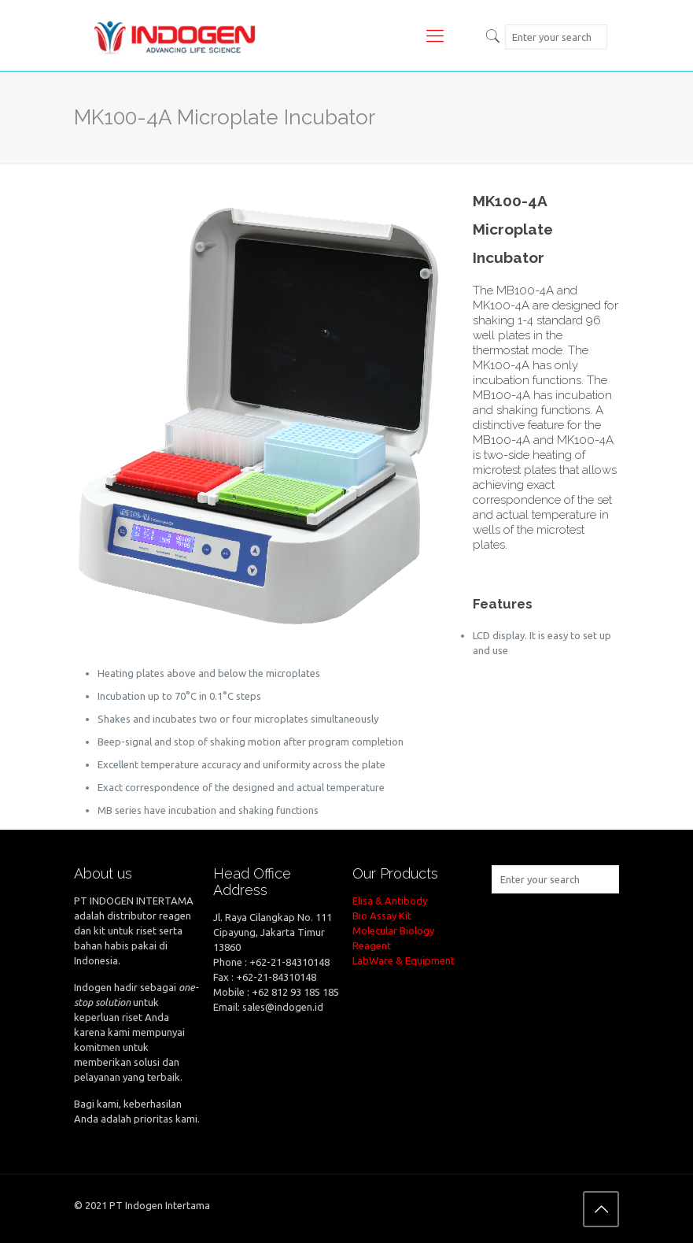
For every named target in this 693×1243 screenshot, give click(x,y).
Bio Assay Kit (381, 915)
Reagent (371, 945)
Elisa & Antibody (389, 900)
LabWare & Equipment (403, 960)
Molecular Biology (393, 930)
